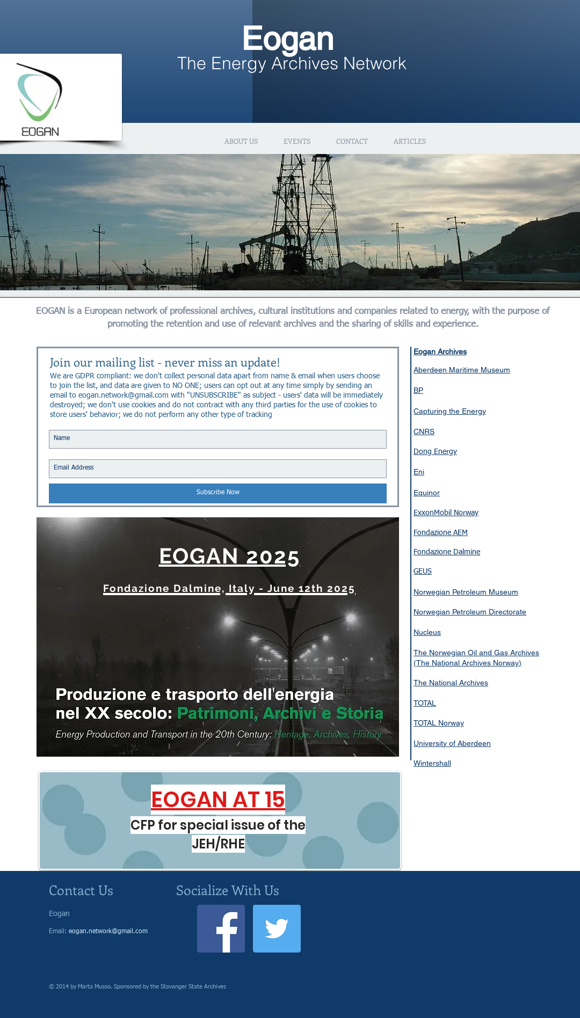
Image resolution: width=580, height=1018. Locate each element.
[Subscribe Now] (218, 493)
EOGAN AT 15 (218, 800)
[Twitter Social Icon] (277, 929)
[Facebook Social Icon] (221, 929)
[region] (218, 637)
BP (418, 390)
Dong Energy (435, 452)
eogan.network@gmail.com (123, 395)
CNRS (424, 431)
